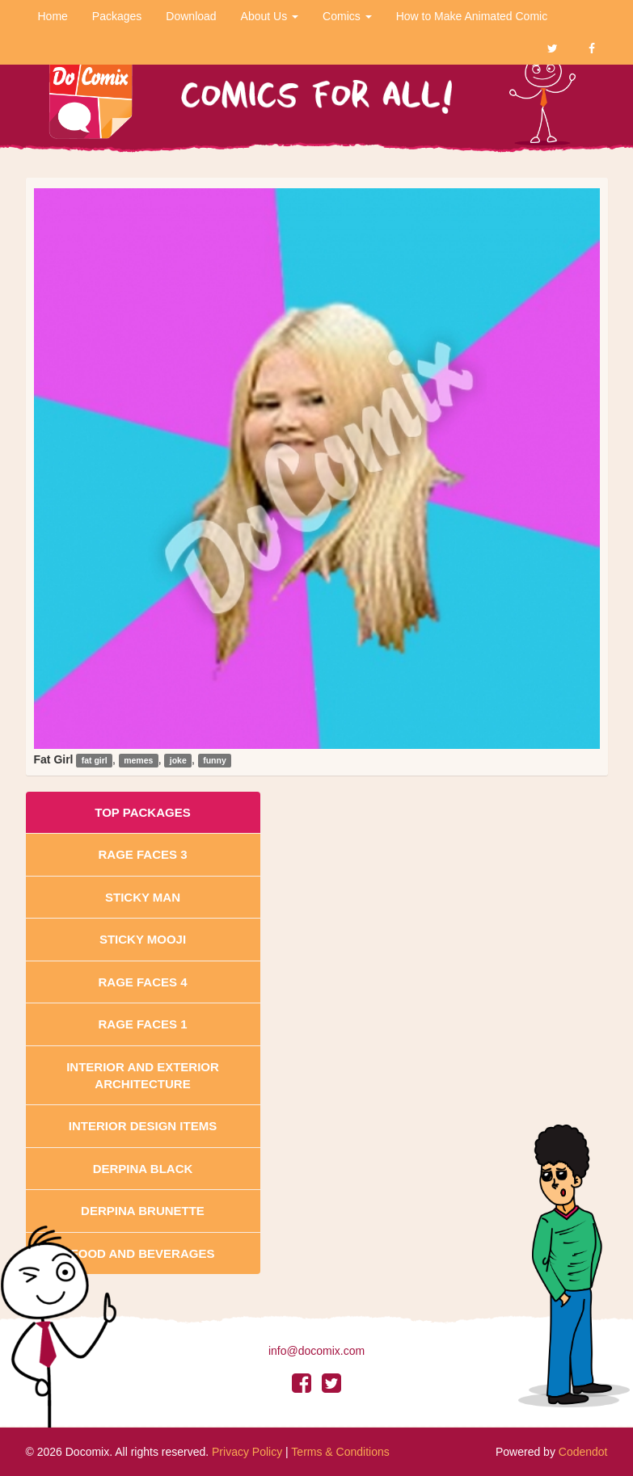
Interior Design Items (143, 1126)
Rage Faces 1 (142, 1024)
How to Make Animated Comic (472, 16)
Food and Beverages (143, 1253)
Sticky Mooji (142, 939)
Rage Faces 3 (142, 854)
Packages (116, 16)
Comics (347, 16)
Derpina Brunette (143, 1210)
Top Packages (142, 812)
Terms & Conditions (340, 1451)
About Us (269, 16)
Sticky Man (142, 897)
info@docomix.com (316, 1350)
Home (53, 16)
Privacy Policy (247, 1451)
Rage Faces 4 (142, 982)
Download (191, 16)
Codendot (583, 1451)
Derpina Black (143, 1168)
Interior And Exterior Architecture (142, 1075)
